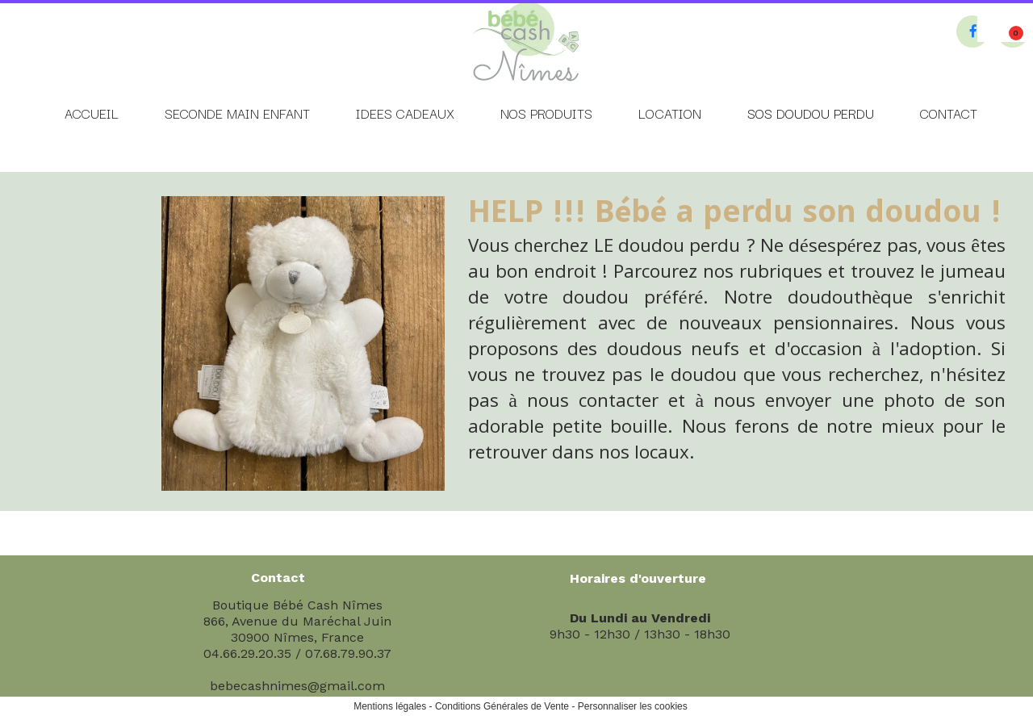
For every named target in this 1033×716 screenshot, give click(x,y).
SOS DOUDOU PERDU (810, 113)
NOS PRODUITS (546, 113)
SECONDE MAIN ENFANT (237, 113)
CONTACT (948, 113)
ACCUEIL (92, 113)
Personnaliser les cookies (633, 706)
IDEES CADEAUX (405, 113)
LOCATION (669, 113)
